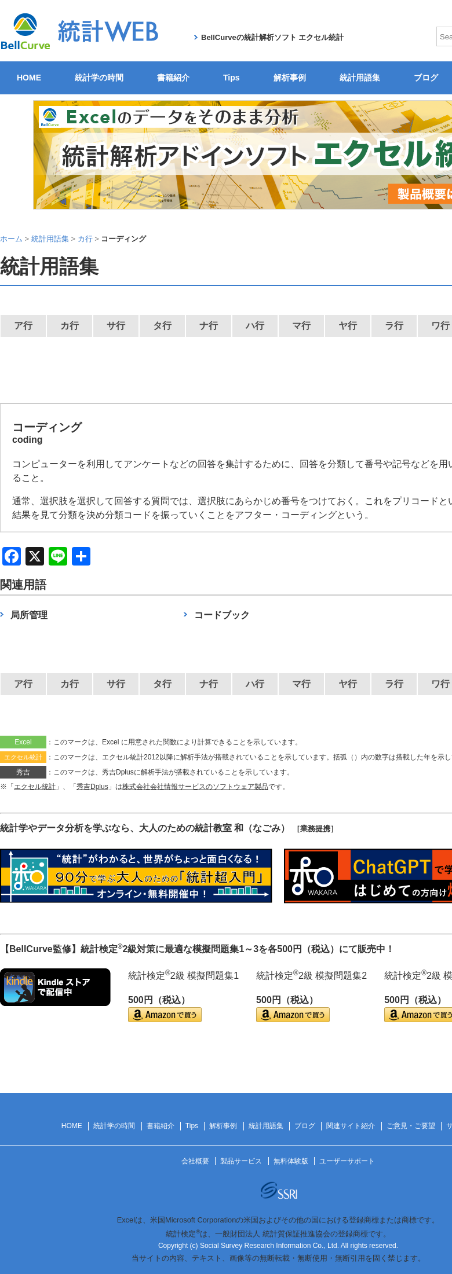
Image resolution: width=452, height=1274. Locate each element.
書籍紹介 (173, 77)
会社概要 (195, 1161)
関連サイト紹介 (350, 1126)
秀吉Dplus (92, 787)
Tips (231, 77)
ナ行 (208, 326)
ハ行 (255, 326)
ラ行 (394, 326)
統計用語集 (360, 77)
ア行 (23, 326)
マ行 (301, 326)
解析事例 (290, 77)
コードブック (222, 615)
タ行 (162, 326)
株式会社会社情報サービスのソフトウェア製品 (195, 787)
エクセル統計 (35, 787)
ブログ (304, 1126)
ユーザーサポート (347, 1161)
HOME (29, 77)
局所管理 (29, 615)
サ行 (116, 326)
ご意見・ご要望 (411, 1126)
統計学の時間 (99, 77)
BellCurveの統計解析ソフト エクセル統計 (272, 37)
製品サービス (241, 1161)
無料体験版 (291, 1161)
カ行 (69, 326)
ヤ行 (347, 326)
